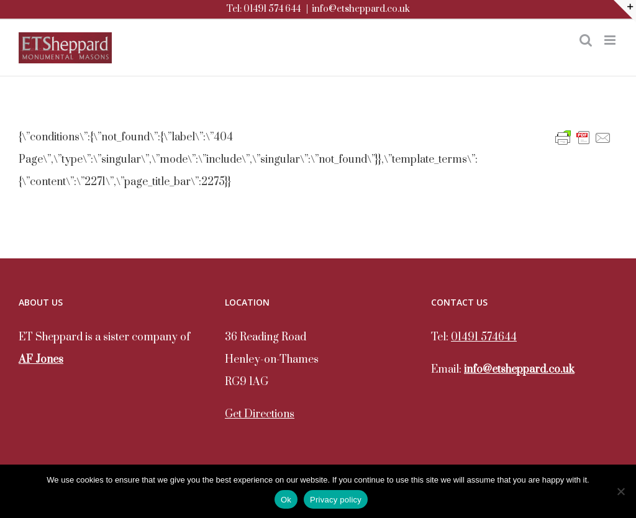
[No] (620, 491)
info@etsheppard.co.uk (361, 9)
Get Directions (259, 414)
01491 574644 (484, 337)
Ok (286, 499)
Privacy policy (335, 499)
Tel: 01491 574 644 (263, 9)
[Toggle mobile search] (585, 40)
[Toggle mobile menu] (610, 40)
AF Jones (41, 359)
